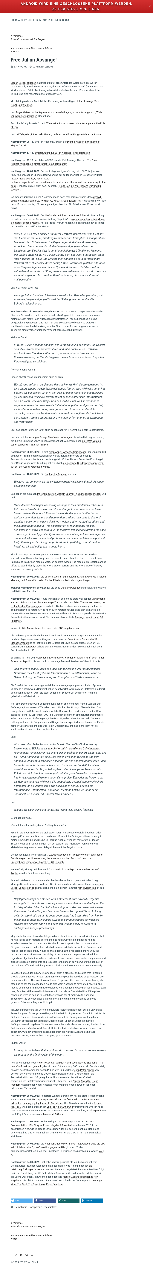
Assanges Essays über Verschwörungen (88, 437)
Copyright (26, 333)
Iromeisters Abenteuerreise (23, 47)
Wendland (33, 304)
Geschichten (22, 251)
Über (51, 20)
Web (28, 236)
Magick (34, 151)
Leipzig (22, 155)
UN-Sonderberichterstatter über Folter (103, 215)
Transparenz (14, 260)
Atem (25, 133)
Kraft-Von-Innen (29, 221)
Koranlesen (32, 216)
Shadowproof (131, 1110)
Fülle (24, 242)
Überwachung (15, 236)
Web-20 (34, 147)
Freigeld (34, 133)
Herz (35, 236)
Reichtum (33, 242)
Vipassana (21, 304)
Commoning (21, 265)
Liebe (35, 196)
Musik (11, 147)
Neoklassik (32, 288)
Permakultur (32, 317)
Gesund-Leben (18, 284)
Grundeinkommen (21, 196)
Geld (35, 293)
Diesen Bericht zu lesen (61, 82)
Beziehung (32, 279)
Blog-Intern (15, 299)
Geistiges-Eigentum (28, 124)
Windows (33, 231)
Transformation (28, 206)
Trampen (10, 201)
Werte (35, 201)
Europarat (68, 646)
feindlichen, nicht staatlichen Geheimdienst (111, 748)
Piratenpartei (24, 255)
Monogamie (15, 322)
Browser (22, 169)
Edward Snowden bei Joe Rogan (96, 37)
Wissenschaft (30, 225)
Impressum (100, 20)
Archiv (60, 20)
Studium (34, 137)
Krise (25, 299)
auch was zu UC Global (89, 1114)
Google (34, 270)
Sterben (34, 187)
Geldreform (22, 270)
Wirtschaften (19, 293)
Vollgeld (34, 299)
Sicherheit (12, 313)
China (35, 129)
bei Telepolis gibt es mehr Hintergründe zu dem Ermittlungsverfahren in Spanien (96, 134)
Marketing (33, 274)
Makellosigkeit (21, 308)
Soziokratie (32, 178)
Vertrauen (13, 242)
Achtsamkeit (19, 274)
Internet (28, 260)
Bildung (34, 265)
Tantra (34, 308)
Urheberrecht (22, 147)
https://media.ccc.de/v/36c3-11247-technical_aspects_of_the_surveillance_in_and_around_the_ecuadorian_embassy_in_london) (95, 182)
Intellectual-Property (28, 160)
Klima (35, 322)
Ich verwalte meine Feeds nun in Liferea (96, 49)
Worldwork (31, 182)
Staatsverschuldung (21, 129)
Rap (12, 221)
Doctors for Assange (94, 474)
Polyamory (33, 155)
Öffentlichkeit (30, 120)
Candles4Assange (108, 587)
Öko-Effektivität (17, 279)
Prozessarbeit (30, 173)
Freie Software (30, 338)
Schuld (10, 142)
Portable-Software (17, 178)
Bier (36, 260)
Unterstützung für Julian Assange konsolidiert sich (100, 152)
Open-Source (17, 164)
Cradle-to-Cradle (20, 137)
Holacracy (24, 151)
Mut (18, 221)
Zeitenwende (18, 216)
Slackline (20, 317)
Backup (34, 246)
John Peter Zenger (122, 1070)
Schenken (72, 20)
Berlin (35, 333)
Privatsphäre (30, 142)
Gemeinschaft (29, 211)
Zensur (13, 151)
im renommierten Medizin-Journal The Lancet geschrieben (106, 493)
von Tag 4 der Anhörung (98, 1106)
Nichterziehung (30, 192)
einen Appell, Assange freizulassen (105, 452)
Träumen (23, 187)
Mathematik (32, 284)
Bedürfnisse (31, 164)
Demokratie (18, 231)
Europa (27, 321)
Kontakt (85, 20)
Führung (34, 251)
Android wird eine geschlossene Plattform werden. (76, 3)
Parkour (25, 246)
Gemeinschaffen (28, 313)
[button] (59, 1200)
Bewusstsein (26, 328)
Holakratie (33, 169)
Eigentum (15, 246)
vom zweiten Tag (124, 887)
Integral (13, 155)
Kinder (18, 142)
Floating (9, 265)
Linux (35, 255)
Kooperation (23, 201)
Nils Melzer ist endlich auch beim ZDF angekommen (88, 628)
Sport (14, 169)
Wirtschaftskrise (14, 183)
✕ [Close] (150, 6)
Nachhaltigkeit (14, 133)
